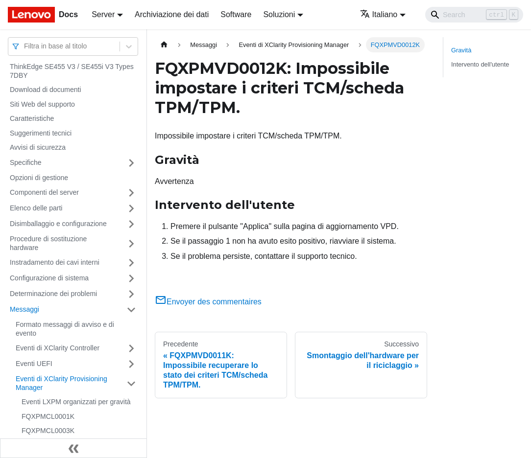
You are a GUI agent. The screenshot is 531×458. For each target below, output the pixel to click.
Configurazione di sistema (49, 278)
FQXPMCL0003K (48, 431)
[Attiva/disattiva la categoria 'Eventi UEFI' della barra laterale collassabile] (131, 364)
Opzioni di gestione (39, 178)
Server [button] (103, 14)
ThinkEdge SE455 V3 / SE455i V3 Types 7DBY (72, 71)
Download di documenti (45, 89)
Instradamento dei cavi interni (54, 262)
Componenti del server (44, 192)
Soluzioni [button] (279, 14)
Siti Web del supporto (42, 104)
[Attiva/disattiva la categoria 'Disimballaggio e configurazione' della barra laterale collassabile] (131, 224)
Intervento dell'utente (480, 64)
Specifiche (26, 162)
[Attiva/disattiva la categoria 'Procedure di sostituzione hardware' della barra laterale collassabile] (131, 243)
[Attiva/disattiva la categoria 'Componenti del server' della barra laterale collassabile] (131, 193)
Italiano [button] (379, 14)
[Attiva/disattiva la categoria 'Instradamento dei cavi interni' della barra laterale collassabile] (131, 263)
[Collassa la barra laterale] (73, 448)
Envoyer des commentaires (208, 302)
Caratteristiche (32, 118)
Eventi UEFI (34, 363)
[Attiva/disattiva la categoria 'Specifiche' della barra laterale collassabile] (131, 163)
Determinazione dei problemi (53, 294)
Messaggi (24, 309)
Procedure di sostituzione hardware (48, 243)
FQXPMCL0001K (48, 416)
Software (235, 14)
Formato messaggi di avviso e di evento (65, 329)
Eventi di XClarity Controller (57, 348)
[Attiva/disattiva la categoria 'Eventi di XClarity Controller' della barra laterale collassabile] (131, 348)
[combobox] (25, 46)
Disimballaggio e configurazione (58, 224)
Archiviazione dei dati (172, 14)
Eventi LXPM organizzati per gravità (76, 402)
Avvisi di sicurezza (38, 147)
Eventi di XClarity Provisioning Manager (61, 383)
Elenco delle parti (36, 208)
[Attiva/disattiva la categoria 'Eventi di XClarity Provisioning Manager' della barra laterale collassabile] (131, 383)
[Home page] (164, 44)
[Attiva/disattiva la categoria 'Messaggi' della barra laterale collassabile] (131, 310)
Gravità (461, 50)
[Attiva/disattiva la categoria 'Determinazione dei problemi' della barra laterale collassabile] (131, 294)
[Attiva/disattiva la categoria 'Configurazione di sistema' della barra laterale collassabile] (131, 278)
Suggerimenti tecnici (41, 133)
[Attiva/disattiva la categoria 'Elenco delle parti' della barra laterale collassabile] (131, 208)
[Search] (474, 15)
